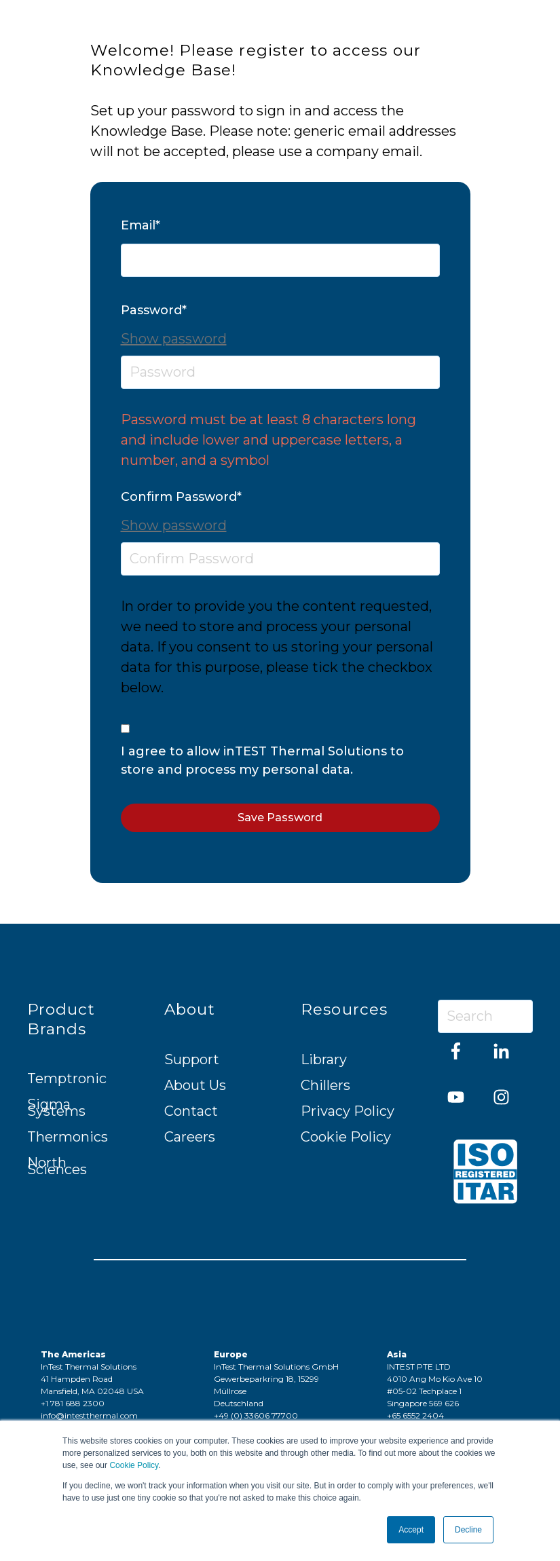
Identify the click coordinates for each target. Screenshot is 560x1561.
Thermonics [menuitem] (67, 1137)
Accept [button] (411, 1530)
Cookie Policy (133, 1465)
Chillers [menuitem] (325, 1085)
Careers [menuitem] (189, 1137)
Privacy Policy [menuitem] (347, 1111)
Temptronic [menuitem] (67, 1078)
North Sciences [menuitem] (57, 1166)
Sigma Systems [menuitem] (56, 1107)
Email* (140, 225)
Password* (154, 310)
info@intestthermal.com (89, 1415)
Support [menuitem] (191, 1059)
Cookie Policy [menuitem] (346, 1137)
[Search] (485, 1016)
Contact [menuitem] (191, 1111)
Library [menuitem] (324, 1059)
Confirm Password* (181, 496)
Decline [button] (468, 1530)
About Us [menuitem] (195, 1085)
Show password (174, 339)
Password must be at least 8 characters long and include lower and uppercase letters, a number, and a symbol (268, 439)
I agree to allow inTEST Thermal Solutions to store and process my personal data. (262, 760)
